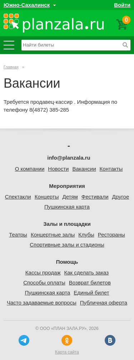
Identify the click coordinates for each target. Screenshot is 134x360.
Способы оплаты (44, 282)
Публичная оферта (103, 303)
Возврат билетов (90, 282)
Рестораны (111, 235)
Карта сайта (67, 352)
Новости (58, 169)
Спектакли (18, 197)
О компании (30, 169)
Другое (120, 197)
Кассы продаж (43, 272)
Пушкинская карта (67, 207)
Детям (70, 197)
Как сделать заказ (86, 272)
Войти (122, 5)
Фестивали (95, 197)
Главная (11, 67)
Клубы (86, 235)
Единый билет (91, 293)
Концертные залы (53, 235)
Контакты (111, 169)
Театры (18, 235)
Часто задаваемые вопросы (41, 303)
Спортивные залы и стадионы (67, 245)
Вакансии (84, 169)
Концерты (47, 197)
